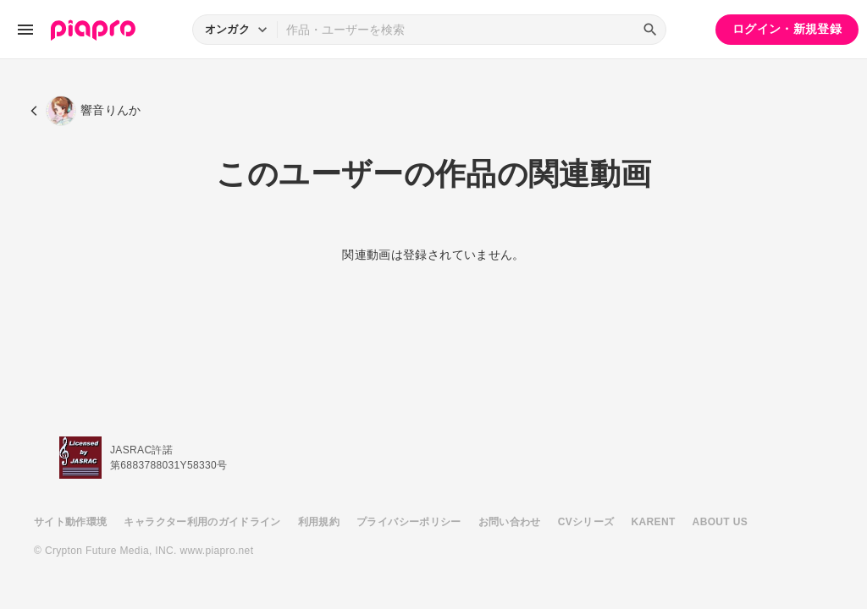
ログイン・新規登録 (787, 29)
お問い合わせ (509, 522)
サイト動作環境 (70, 522)
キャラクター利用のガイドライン (202, 522)
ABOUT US (720, 522)
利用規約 (319, 522)
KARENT (654, 522)
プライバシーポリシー (408, 522)
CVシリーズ (586, 522)
